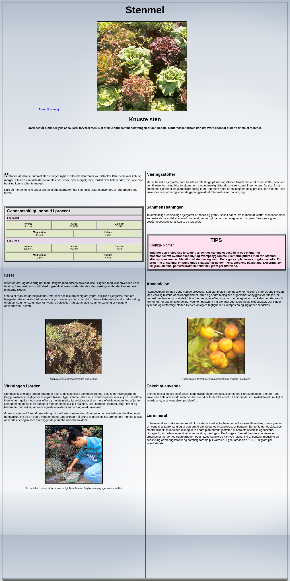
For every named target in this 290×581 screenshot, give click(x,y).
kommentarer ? (145, 573)
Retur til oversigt (49, 109)
